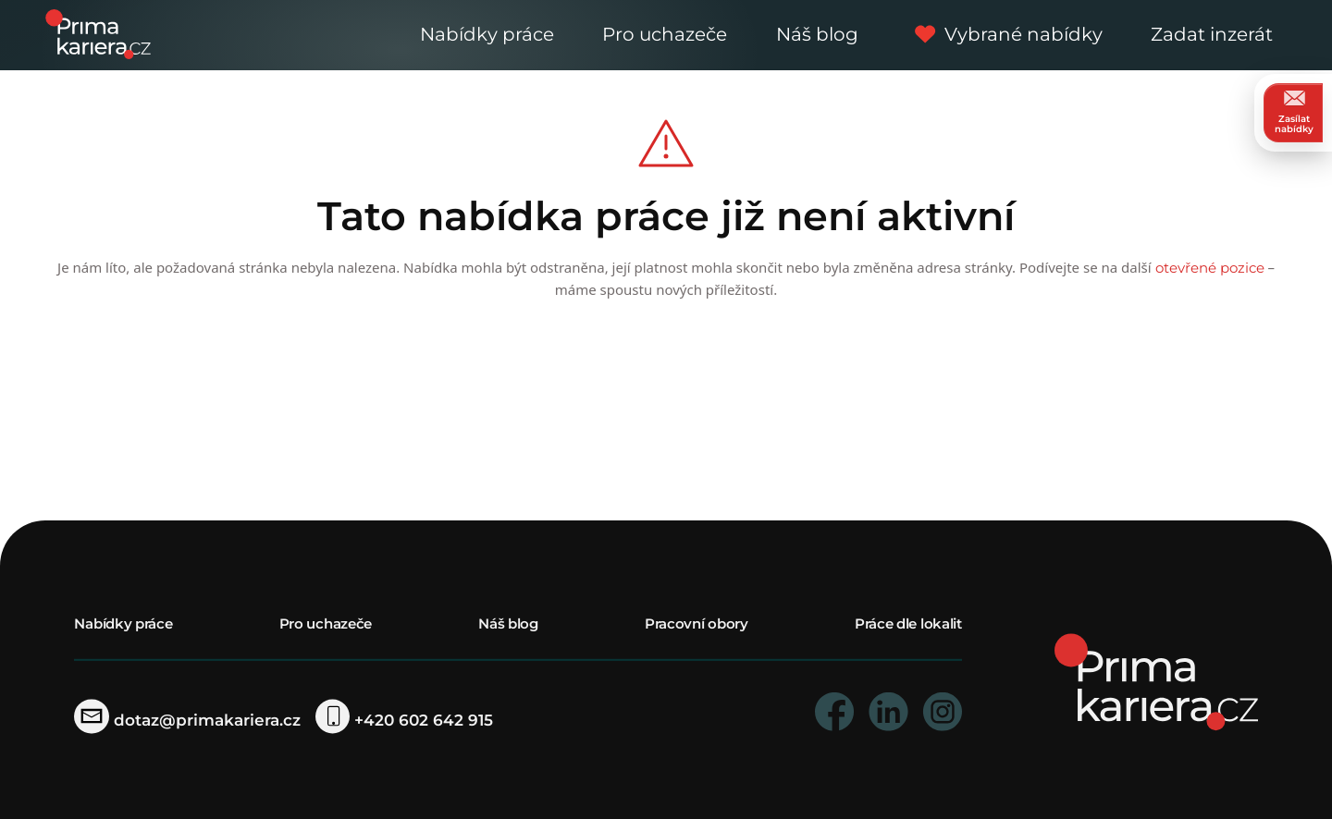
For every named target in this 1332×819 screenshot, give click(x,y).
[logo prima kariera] (98, 33)
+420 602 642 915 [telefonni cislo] (404, 720)
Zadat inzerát (1212, 34)
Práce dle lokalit (908, 623)
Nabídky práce (487, 34)
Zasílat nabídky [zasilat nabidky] (1294, 112)
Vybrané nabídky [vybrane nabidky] (1004, 34)
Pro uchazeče (664, 34)
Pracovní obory (696, 623)
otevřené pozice (1209, 267)
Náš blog (817, 34)
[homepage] (1156, 681)
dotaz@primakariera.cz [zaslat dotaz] (187, 720)
